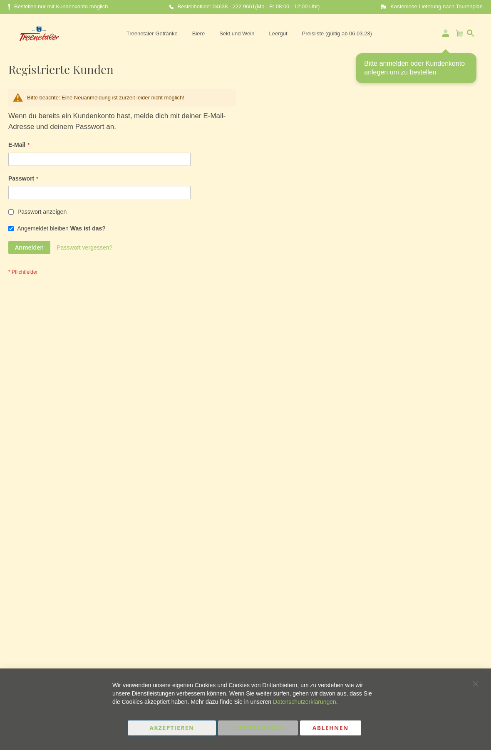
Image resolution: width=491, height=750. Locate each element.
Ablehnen (330, 728)
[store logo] (36, 33)
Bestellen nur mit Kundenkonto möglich (58, 7)
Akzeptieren (171, 728)
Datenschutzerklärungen (304, 701)
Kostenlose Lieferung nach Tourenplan (436, 6)
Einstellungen (258, 728)
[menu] (247, 33)
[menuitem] (150, 33)
